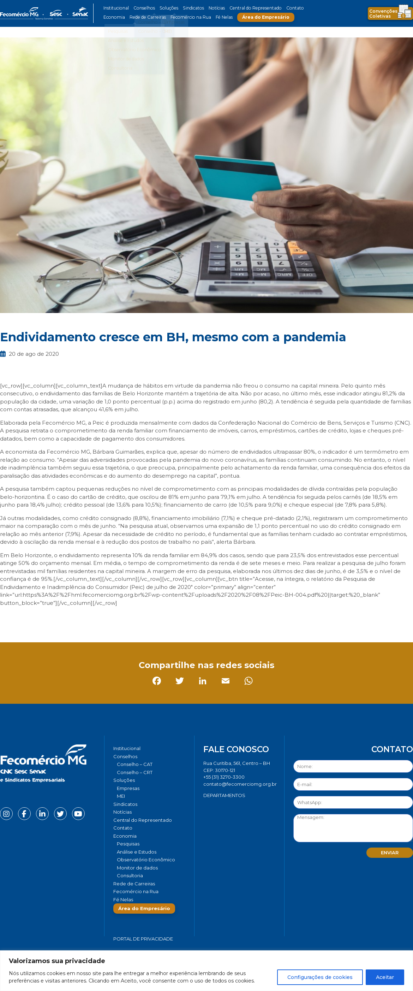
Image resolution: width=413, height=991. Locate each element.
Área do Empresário (261, 17)
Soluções (166, 8)
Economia (113, 17)
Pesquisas (128, 844)
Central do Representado (251, 8)
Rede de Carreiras (146, 17)
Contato (288, 8)
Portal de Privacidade (143, 939)
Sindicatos (190, 8)
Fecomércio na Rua (188, 17)
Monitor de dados (137, 868)
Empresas (128, 788)
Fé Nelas (220, 17)
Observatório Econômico (146, 859)
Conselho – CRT (134, 772)
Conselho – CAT (134, 764)
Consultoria (130, 875)
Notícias (213, 8)
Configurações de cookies (320, 977)
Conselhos (143, 8)
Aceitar (385, 977)
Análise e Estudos (136, 852)
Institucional (115, 8)
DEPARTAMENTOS (224, 795)
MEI (121, 796)
